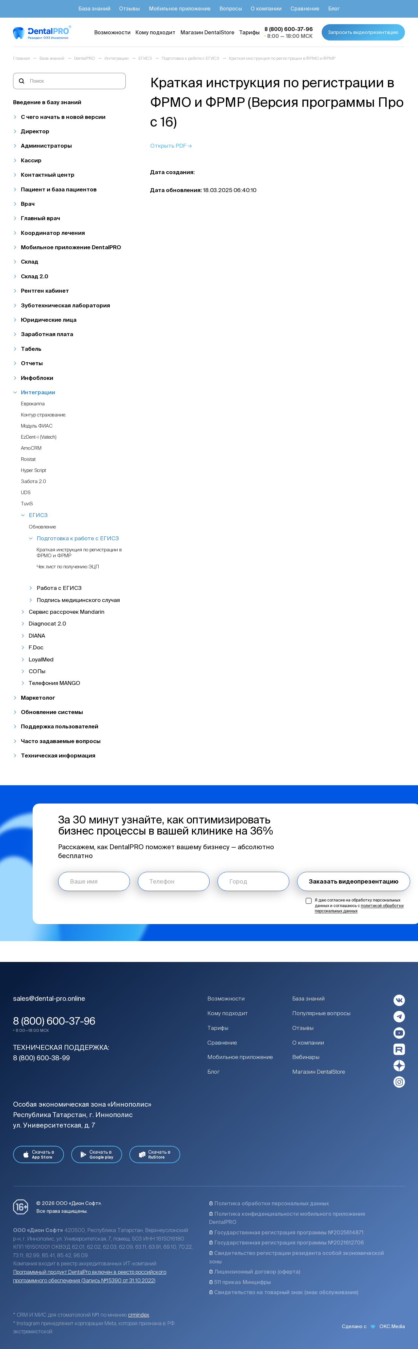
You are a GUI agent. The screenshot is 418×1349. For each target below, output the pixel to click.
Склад (29, 261)
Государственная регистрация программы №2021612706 (286, 1242)
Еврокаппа (33, 403)
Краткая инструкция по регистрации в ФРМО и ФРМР (79, 552)
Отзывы (303, 1028)
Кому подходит (227, 1013)
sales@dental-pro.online (49, 998)
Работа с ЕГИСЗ (59, 588)
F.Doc (36, 647)
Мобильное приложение (240, 1057)
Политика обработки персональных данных (269, 1203)
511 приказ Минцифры (240, 1282)
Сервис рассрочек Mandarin (66, 612)
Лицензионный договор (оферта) (254, 1272)
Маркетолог (38, 697)
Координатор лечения (53, 233)
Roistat (28, 459)
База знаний (308, 998)
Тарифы (217, 1028)
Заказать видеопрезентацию (353, 881)
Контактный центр (47, 174)
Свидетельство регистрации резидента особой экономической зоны (296, 1257)
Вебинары (305, 1057)
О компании (308, 1042)
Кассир (31, 160)
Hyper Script (33, 470)
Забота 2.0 (33, 481)
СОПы (37, 671)
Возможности (226, 998)
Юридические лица (48, 320)
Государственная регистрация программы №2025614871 (286, 1232)
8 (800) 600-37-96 (54, 1021)
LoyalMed (41, 659)
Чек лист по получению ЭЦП (68, 566)
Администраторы (46, 145)
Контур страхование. (43, 414)
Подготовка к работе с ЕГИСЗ (78, 538)
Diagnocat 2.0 (47, 623)
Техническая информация (58, 755)
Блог (213, 1071)
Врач (28, 204)
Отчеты (32, 363)
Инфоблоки (37, 378)
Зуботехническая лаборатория (65, 305)
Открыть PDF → (171, 145)
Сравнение (222, 1042)
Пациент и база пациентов (59, 189)
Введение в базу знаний (47, 102)
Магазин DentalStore (318, 1071)
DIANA (37, 635)
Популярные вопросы (321, 1013)
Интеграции (38, 392)
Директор (35, 131)
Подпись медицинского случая (78, 600)
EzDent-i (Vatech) (38, 437)
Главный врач (40, 218)
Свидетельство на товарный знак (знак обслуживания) (283, 1292)
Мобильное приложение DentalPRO (71, 247)
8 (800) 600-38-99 (41, 1058)
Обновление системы (52, 712)
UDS (25, 492)
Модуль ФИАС (37, 426)
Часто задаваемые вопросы (61, 741)
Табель (31, 349)
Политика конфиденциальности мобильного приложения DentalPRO (287, 1218)
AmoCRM (31, 448)
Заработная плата (47, 334)
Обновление (42, 526)
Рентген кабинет (45, 290)
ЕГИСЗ (38, 515)
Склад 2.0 (34, 276)
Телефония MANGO (54, 683)
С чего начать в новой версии (63, 117)
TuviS (27, 503)
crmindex (138, 1315)
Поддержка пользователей (59, 726)
